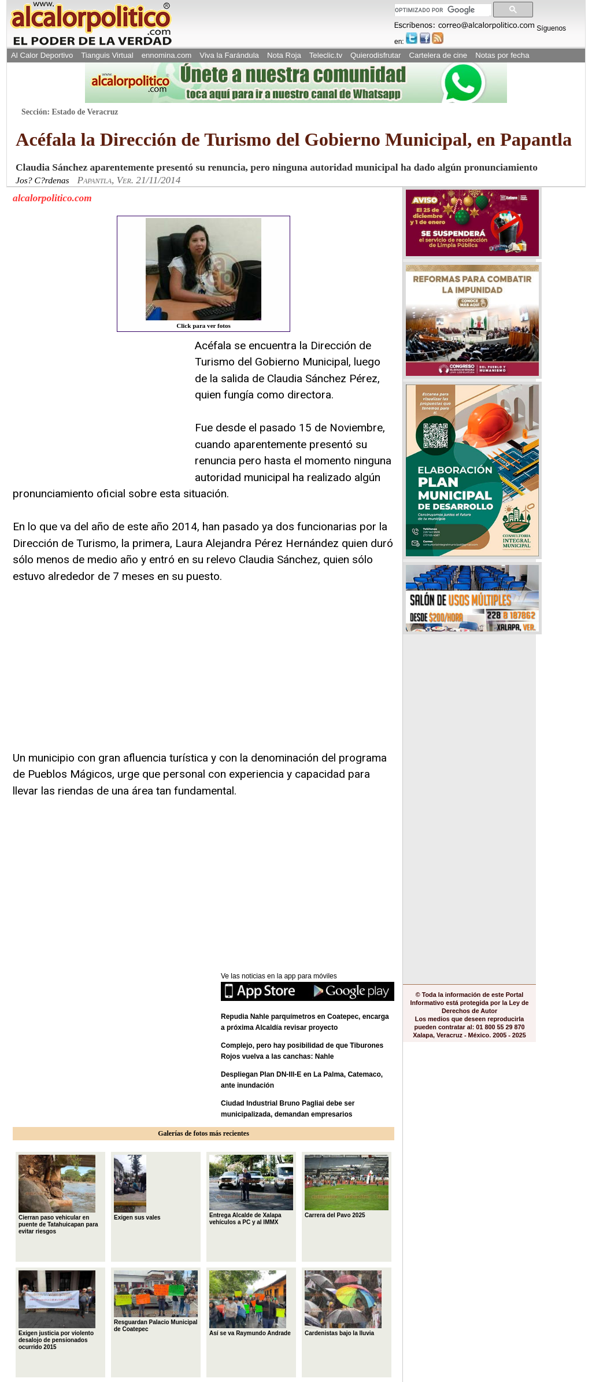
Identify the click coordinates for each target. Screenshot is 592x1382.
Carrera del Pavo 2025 (346, 1186)
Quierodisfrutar (375, 55)
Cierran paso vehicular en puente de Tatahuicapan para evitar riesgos (58, 1195)
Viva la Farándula (229, 55)
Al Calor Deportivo (42, 55)
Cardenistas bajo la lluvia (343, 1303)
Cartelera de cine (438, 55)
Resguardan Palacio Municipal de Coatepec (156, 1301)
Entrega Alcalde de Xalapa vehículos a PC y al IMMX (251, 1190)
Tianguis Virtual (107, 55)
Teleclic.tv (325, 55)
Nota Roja (284, 55)
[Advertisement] (99, 410)
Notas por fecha (502, 55)
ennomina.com (167, 55)
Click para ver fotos (203, 273)
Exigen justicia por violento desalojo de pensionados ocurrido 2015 (56, 1310)
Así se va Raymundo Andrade (250, 1303)
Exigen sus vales (137, 1188)
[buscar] (442, 10)
